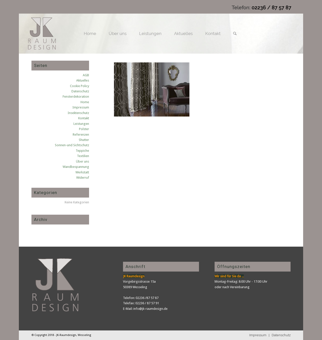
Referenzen (81, 134)
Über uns (82, 161)
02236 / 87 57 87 (271, 8)
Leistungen (81, 124)
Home (84, 102)
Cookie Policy (79, 86)
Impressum (80, 107)
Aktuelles (82, 80)
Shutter (84, 140)
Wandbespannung (76, 167)
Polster (84, 129)
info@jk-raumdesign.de (150, 309)
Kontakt (83, 118)
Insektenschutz (78, 113)
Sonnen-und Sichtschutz (72, 145)
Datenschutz (80, 91)
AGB (86, 75)
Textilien (83, 156)
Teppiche (82, 151)
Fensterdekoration (76, 96)
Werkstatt (82, 172)
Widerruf (82, 177)
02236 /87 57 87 (147, 298)
